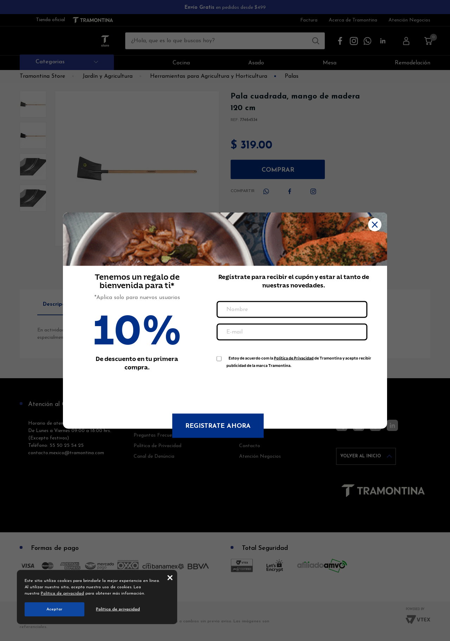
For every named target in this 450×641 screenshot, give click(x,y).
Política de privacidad (62, 593)
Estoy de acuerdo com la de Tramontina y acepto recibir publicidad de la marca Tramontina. (298, 359)
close (170, 577)
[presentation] (270, 387)
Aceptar (54, 609)
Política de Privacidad (294, 358)
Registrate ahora (218, 426)
